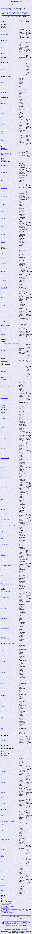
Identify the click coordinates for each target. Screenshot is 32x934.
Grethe (3, 499)
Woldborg (3, 341)
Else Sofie (3, 487)
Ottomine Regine (5, 325)
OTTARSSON (4, 149)
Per (2, 717)
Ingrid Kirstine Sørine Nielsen (8, 525)
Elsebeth (3, 160)
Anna (2, 47)
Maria (2, 247)
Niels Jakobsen (5, 628)
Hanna (3, 407)
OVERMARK (4, 745)
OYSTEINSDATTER (6, 901)
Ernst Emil (4, 288)
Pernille (3, 351)
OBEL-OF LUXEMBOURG (10, 12)
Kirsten (3, 218)
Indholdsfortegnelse (10, 929)
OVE (2, 381)
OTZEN (3, 358)
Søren (2, 890)
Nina (2, 747)
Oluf (2, 856)
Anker (2, 253)
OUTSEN (3, 377)
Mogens (3, 706)
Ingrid (2, 531)
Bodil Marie (4, 188)
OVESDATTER (5, 753)
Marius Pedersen (5, 591)
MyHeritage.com (24, 931)
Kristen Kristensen (6, 565)
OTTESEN (4, 248)
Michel (3, 849)
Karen (2, 211)
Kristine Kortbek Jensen (7, 584)
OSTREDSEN (4, 98)
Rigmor (3, 885)
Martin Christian (5, 597)
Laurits (3, 124)
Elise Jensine (4, 477)
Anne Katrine (4, 165)
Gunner (3, 509)
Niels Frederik (4, 618)
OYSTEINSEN (5, 905)
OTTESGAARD (5, 339)
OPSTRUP (4, 40)
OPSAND (3, 27)
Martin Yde (4, 608)
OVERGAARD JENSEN (7, 643)
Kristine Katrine (5, 575)
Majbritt (3, 589)
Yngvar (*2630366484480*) (8, 912)
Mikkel (3, 750)
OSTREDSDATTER (6, 76)
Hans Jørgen (4, 361)
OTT (2, 146)
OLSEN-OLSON (25, 15)
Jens (2, 297)
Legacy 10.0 (19, 931)
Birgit (2, 258)
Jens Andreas (4, 398)
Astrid (2, 427)
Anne (2, 82)
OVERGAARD (5, 409)
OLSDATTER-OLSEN (15, 15)
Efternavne (18, 929)
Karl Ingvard (4, 544)
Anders (3, 412)
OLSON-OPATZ (9, 16)
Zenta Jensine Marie (6, 34)
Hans (2, 113)
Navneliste (24, 929)
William (3, 148)
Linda (2, 684)
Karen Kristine (5, 839)
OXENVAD (4, 898)
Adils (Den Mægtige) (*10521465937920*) (6, 154)
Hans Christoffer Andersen (8, 386)
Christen (3, 103)
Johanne (3, 204)
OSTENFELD (4, 62)
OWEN (3, 895)
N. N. (2, 897)
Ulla (2, 729)
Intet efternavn (4, 8)
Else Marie (4, 196)
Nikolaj (3, 363)
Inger (2, 756)
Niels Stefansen (5, 638)
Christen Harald (5, 458)
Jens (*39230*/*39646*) (7, 821)
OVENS (3, 405)
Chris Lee (3, 448)
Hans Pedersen (5, 519)
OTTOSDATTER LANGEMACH (10, 343)
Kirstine (3, 226)
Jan (2, 538)
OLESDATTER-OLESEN (17, 13)
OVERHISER (4, 735)
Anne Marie (4, 755)
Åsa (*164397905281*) (7, 903)
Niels (2, 131)
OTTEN (3, 158)
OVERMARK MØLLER (7, 748)
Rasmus (3, 334)
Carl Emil (3, 438)
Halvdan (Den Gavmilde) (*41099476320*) (7, 907)
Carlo (2, 650)
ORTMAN (3, 53)
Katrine (3, 555)
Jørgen (3, 305)
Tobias (3, 752)
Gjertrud (3, 371)
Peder (2, 140)
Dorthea (3, 467)
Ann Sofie (3, 900)
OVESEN (3, 809)
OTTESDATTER (5, 161)
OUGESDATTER (5, 365)
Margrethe (3, 92)
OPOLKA (3, 24)
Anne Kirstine (4, 172)
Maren (3, 234)
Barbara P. (3, 740)
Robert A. (3, 26)
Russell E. (3, 58)
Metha (3, 695)
